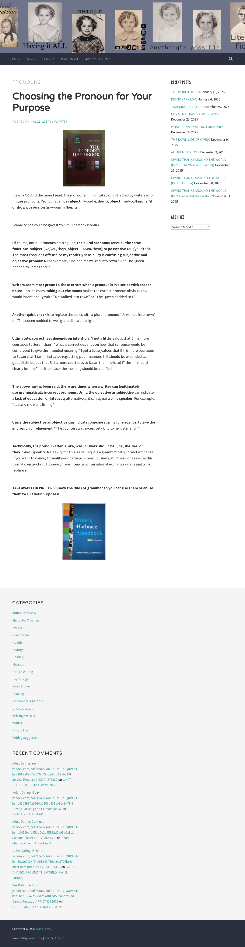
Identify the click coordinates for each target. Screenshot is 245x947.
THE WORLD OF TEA (185, 92)
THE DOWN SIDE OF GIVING (190, 139)
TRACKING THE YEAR (186, 106)
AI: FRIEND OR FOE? (185, 152)
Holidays (18, 657)
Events (17, 627)
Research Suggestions (28, 701)
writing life (20, 730)
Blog (31, 58)
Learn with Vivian (97, 58)
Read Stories (21, 686)
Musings (18, 664)
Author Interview (24, 613)
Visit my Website (24, 716)
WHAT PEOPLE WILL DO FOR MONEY (197, 126)
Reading (18, 693)
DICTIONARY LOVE (184, 99)
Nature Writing (22, 671)
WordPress (35, 938)
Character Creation (25, 620)
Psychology (20, 679)
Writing (17, 723)
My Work (48, 58)
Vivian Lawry (43, 929)
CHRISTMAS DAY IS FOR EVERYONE (196, 114)
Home (16, 58)
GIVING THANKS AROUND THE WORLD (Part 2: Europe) (44, 872)
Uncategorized (22, 708)
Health (17, 642)
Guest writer (21, 635)
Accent (59, 938)
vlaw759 (60, 121)
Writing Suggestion (25, 737)
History (17, 649)
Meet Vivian (69, 58)
